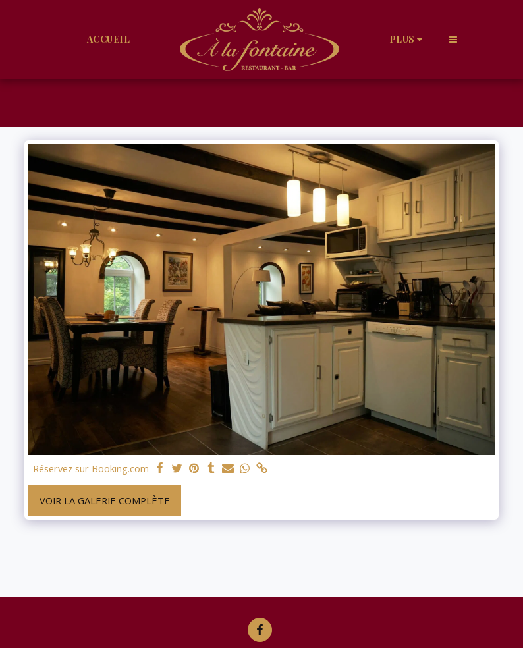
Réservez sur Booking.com (91, 468)
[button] (453, 39)
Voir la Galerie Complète (105, 500)
